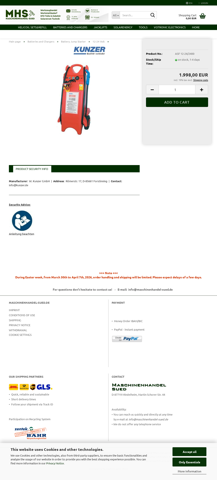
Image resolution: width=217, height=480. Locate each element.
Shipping (15, 329)
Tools (143, 27)
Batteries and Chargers (70, 27)
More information (189, 471)
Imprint (14, 319)
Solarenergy (123, 27)
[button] (189, 2)
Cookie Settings (20, 344)
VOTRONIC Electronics (170, 27)
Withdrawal (18, 339)
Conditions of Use (22, 324)
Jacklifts (100, 27)
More (196, 27)
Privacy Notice (55, 463)
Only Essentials (189, 462)
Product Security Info (32, 178)
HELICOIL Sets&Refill (32, 27)
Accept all (189, 452)
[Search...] (116, 15)
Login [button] (203, 3)
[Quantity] (177, 99)
